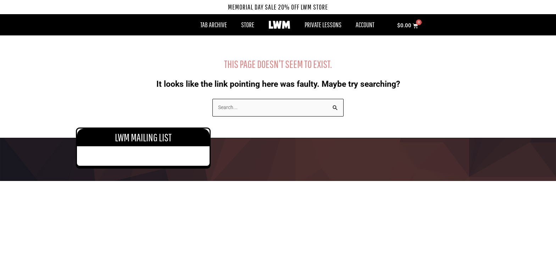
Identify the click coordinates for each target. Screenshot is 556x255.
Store (247, 25)
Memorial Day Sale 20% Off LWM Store (278, 7)
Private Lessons (323, 25)
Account (365, 25)
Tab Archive (213, 25)
